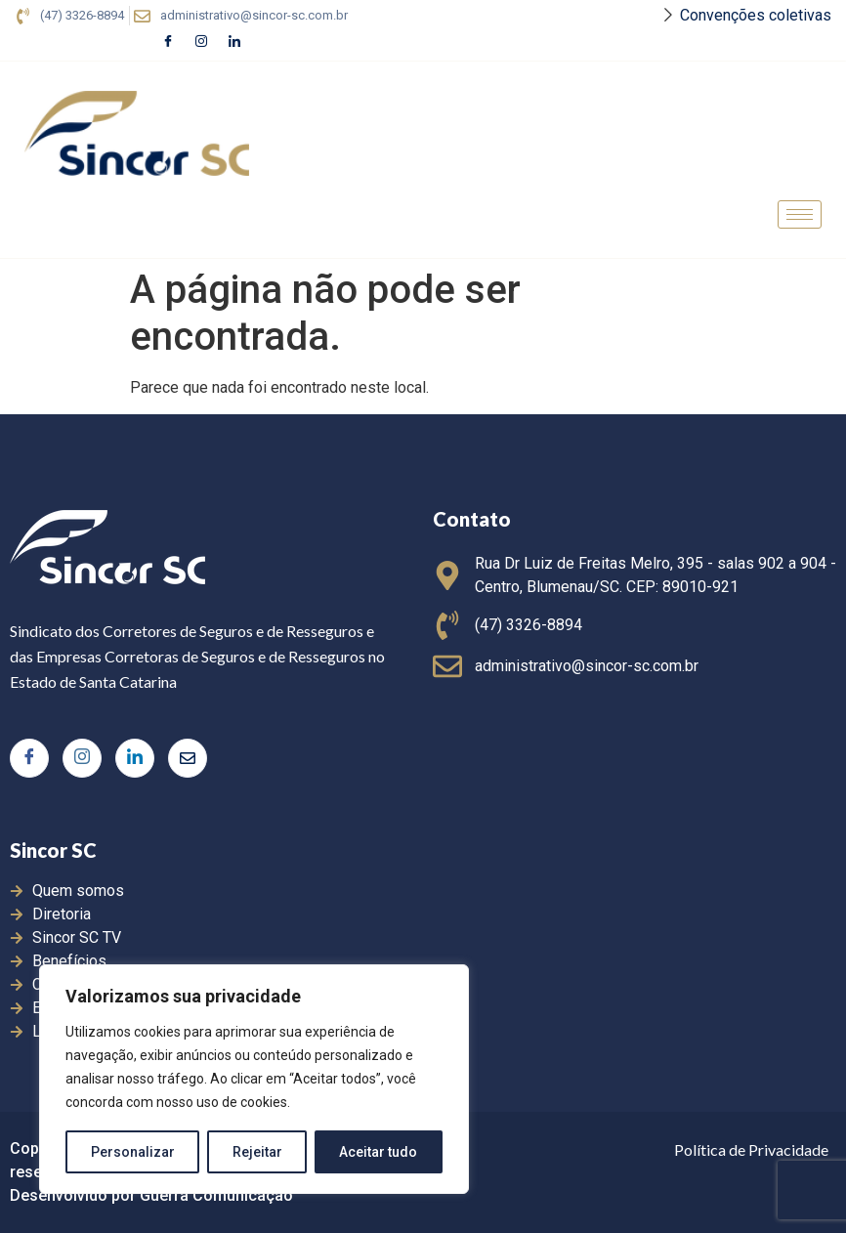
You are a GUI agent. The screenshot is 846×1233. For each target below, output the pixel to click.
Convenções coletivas (755, 15)
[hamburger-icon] (800, 214)
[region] (254, 1079)
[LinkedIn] (234, 42)
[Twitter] (187, 758)
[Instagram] (201, 42)
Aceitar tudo (379, 1152)
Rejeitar (257, 1152)
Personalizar (133, 1152)
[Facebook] (168, 42)
